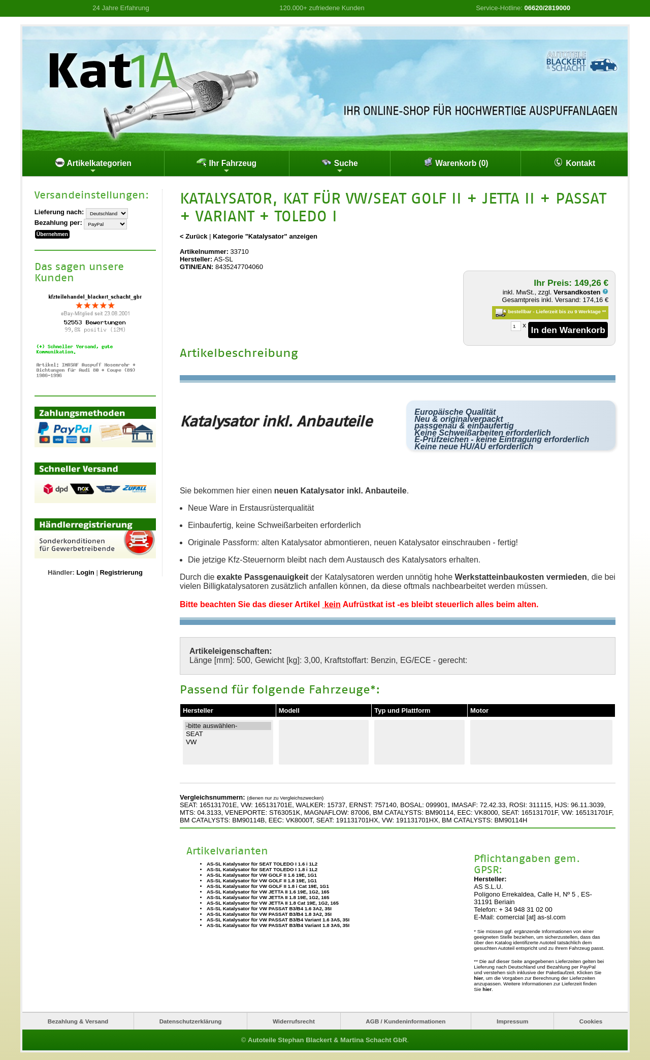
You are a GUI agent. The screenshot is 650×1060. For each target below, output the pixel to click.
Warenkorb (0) (456, 162)
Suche (339, 166)
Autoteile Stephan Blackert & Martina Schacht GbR (327, 1040)
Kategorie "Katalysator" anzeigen (265, 236)
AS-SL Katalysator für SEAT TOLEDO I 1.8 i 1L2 (262, 869)
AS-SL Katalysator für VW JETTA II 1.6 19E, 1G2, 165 (268, 892)
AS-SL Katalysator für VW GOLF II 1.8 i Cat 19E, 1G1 (268, 886)
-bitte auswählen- (228, 726)
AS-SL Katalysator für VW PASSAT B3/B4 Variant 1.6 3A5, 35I (278, 919)
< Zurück (194, 236)
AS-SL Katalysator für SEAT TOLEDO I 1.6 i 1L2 (262, 864)
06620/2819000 (547, 8)
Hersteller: (196, 259)
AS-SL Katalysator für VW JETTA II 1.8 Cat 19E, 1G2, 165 (273, 903)
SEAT (228, 734)
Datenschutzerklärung (190, 1021)
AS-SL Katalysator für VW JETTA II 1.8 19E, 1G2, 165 (268, 897)
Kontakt (574, 162)
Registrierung (121, 572)
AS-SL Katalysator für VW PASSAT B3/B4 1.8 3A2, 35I (269, 914)
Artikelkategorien (93, 166)
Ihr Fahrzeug (226, 166)
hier (478, 978)
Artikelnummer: (204, 251)
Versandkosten (581, 292)
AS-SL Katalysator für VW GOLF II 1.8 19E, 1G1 (262, 880)
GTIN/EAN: (196, 267)
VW (228, 742)
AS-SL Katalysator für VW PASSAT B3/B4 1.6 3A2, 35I (269, 908)
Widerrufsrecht (294, 1021)
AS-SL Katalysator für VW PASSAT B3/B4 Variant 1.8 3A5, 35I (278, 925)
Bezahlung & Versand (78, 1021)
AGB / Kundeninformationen (405, 1021)
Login (85, 572)
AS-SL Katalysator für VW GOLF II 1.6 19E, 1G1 (262, 875)
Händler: (61, 572)
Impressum (512, 1021)
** (604, 311)
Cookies (590, 1021)
